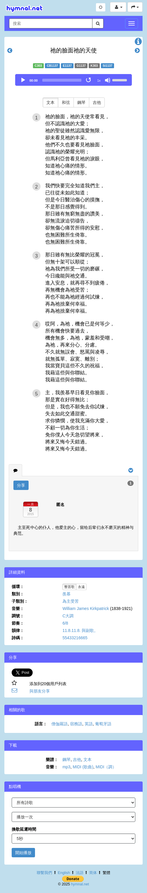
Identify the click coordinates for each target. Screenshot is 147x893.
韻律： (18, 630)
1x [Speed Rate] (99, 80)
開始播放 (23, 852)
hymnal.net (80, 884)
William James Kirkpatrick (85, 608)
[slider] (61, 80)
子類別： (20, 601)
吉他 (97, 102)
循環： (18, 586)
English (64, 873)
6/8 (65, 623)
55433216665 (75, 637)
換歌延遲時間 (24, 829)
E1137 (67, 65)
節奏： (18, 623)
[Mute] (108, 80)
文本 (50, 102)
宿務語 (76, 723)
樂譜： (52, 759)
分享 (21, 485)
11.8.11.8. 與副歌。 (80, 630)
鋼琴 (81, 102)
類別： (18, 594)
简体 (93, 873)
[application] (73, 80)
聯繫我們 (44, 873)
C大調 (68, 615)
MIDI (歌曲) (83, 767)
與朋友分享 (39, 691)
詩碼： (18, 637)
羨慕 (66, 594)
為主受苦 (70, 601)
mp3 (66, 767)
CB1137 (52, 65)
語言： (41, 723)
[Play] (23, 80)
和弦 (66, 102)
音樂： (18, 608)
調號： (18, 615)
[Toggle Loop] (89, 80)
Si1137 (107, 65)
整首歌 (69, 587)
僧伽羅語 (59, 723)
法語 (79, 873)
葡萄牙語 (103, 723)
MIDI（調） (106, 767)
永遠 (81, 587)
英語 (89, 723)
